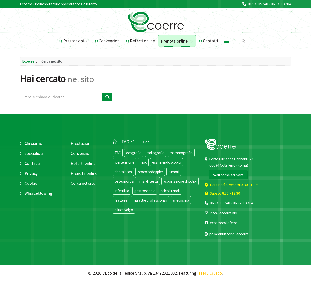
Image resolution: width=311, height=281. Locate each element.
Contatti (210, 41)
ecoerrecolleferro (223, 222)
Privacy (31, 173)
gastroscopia (144, 190)
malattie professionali (150, 200)
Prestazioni (73, 41)
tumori (173, 171)
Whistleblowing (38, 193)
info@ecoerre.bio (223, 213)
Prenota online (174, 41)
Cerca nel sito (82, 183)
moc (143, 162)
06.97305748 (258, 4)
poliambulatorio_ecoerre (229, 234)
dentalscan (123, 171)
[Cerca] (107, 97)
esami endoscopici (166, 162)
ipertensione (124, 162)
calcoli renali (170, 190)
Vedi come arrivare (228, 174)
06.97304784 (281, 4)
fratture (121, 200)
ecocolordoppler (150, 171)
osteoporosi (124, 181)
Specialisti (33, 153)
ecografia (133, 152)
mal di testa (148, 181)
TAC (118, 152)
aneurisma (181, 200)
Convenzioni (110, 41)
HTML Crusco (209, 273)
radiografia (155, 152)
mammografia (181, 152)
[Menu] (226, 40)
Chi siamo (33, 143)
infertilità (122, 190)
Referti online (142, 41)
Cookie (30, 183)
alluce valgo (124, 209)
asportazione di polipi (180, 181)
